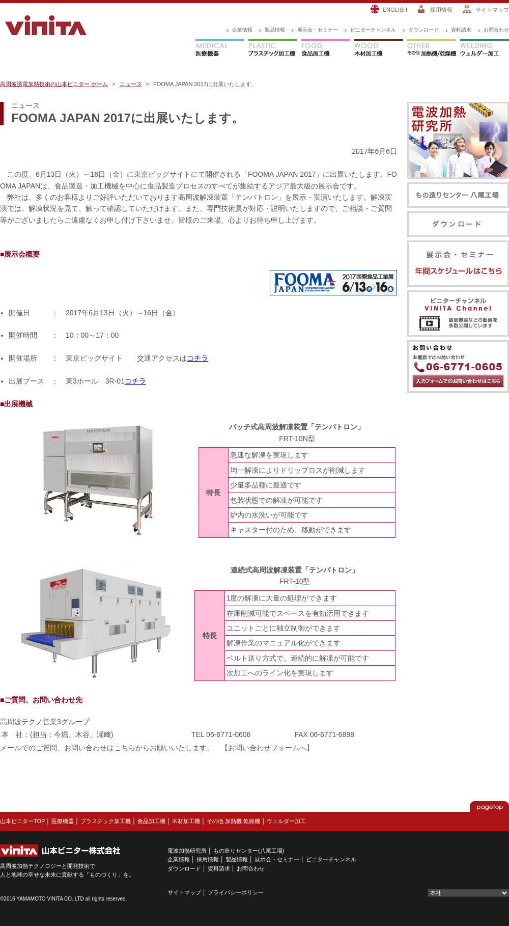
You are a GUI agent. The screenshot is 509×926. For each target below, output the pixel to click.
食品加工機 (325, 49)
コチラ (197, 358)
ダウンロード (423, 30)
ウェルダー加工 (484, 49)
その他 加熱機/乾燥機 (431, 49)
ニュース (131, 84)
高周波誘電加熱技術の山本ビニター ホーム (54, 84)
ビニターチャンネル (373, 30)
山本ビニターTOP (22, 821)
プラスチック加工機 (272, 49)
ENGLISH (395, 10)
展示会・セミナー (317, 30)
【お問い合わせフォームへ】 (267, 748)
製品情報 (275, 30)
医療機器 (219, 49)
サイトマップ (492, 10)
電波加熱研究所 (187, 851)
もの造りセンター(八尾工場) (248, 851)
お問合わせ (496, 30)
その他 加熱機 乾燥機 (233, 821)
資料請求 (461, 30)
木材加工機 (378, 49)
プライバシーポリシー (236, 892)
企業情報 (242, 30)
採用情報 (441, 10)
